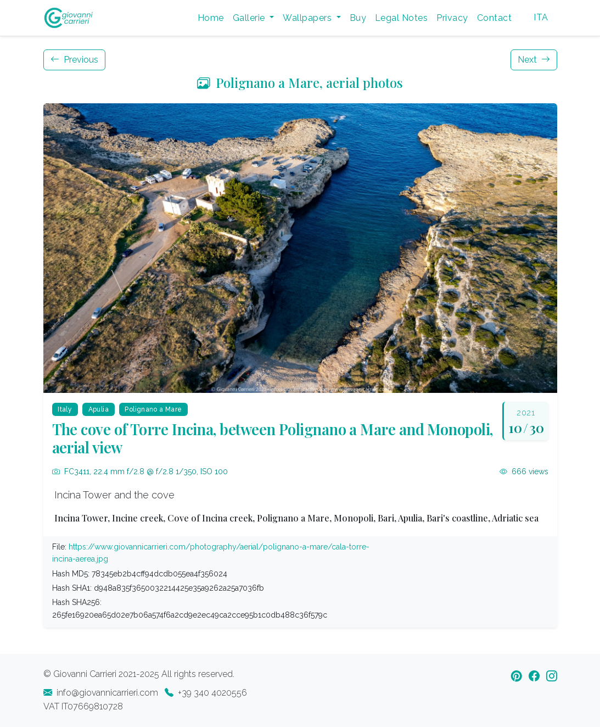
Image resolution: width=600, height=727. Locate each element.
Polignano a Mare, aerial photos (300, 82)
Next (534, 59)
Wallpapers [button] (308, 18)
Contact (494, 18)
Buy (358, 18)
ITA (541, 17)
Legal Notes (401, 18)
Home (211, 18)
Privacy (452, 18)
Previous (74, 59)
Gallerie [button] (250, 18)
